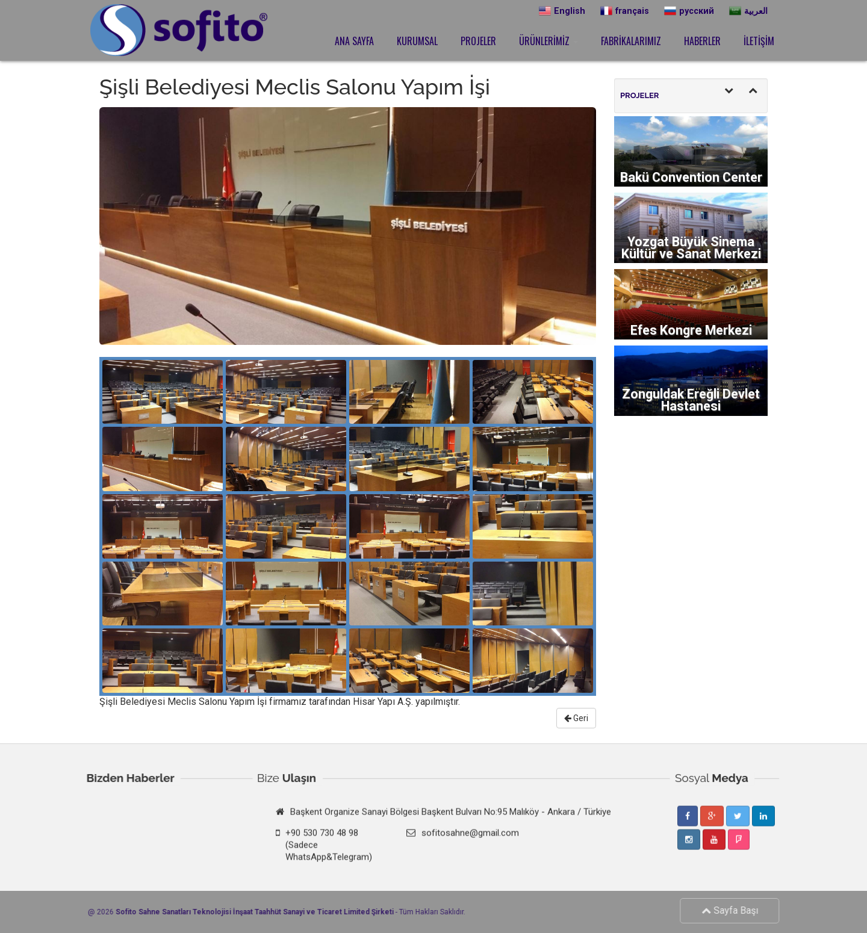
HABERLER (702, 41)
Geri (576, 718)
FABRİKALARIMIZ (631, 41)
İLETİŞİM (759, 41)
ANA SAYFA (354, 41)
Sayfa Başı (734, 910)
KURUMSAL (417, 41)
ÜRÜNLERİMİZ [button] (548, 41)
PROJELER (478, 41)
